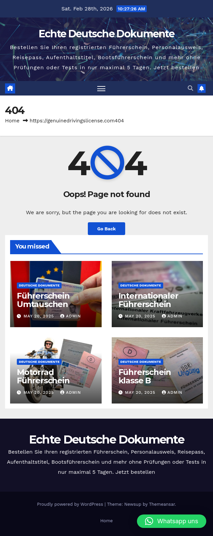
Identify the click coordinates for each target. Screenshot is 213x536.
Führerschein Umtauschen (43, 300)
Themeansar (162, 504)
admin (70, 316)
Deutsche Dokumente (39, 285)
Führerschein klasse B (144, 376)
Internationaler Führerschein (148, 300)
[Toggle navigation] (101, 88)
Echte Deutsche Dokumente (106, 34)
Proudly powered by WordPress (71, 504)
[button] (190, 88)
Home (12, 121)
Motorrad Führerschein (43, 376)
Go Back (106, 228)
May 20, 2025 (40, 316)
